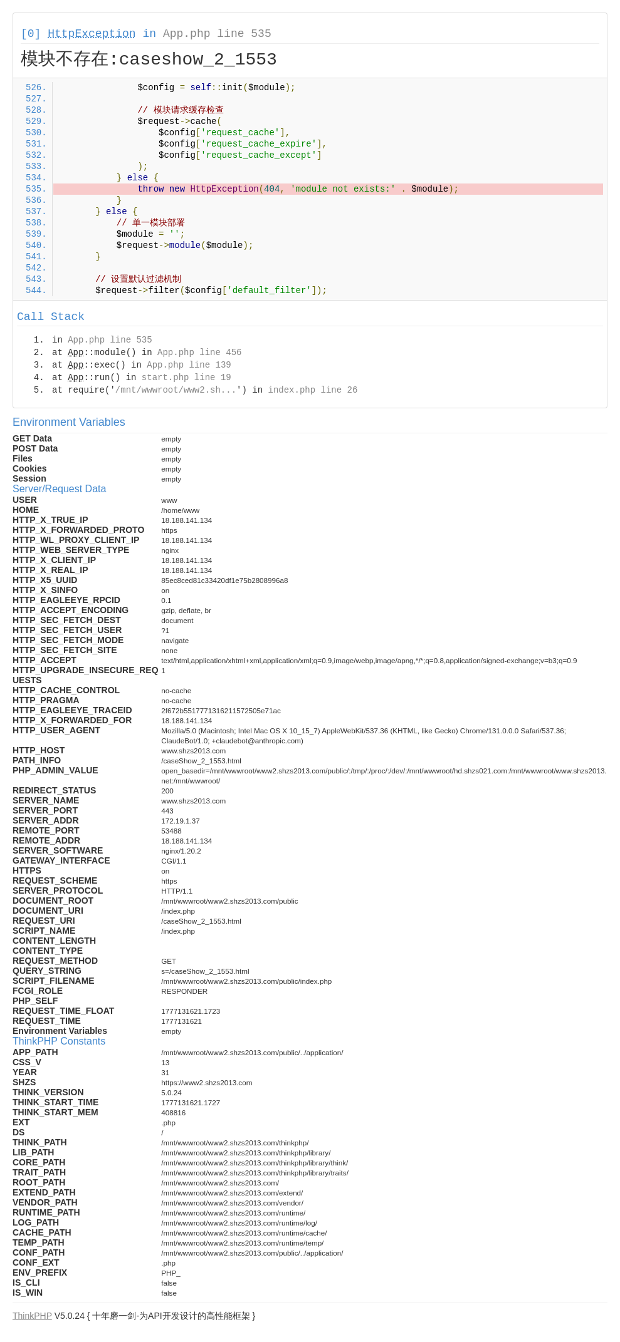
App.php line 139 (189, 365)
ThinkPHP (32, 1316)
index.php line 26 (312, 390)
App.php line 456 (199, 353)
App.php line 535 (217, 34)
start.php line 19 (186, 378)
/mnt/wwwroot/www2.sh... (175, 390)
